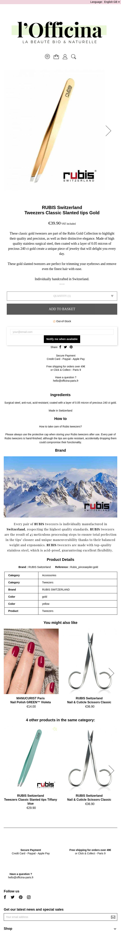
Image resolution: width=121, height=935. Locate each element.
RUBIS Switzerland (62, 207)
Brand (22, 567)
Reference (62, 567)
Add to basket (62, 309)
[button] (109, 130)
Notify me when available (62, 339)
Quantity (60, 296)
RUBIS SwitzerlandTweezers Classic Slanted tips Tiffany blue (30, 799)
